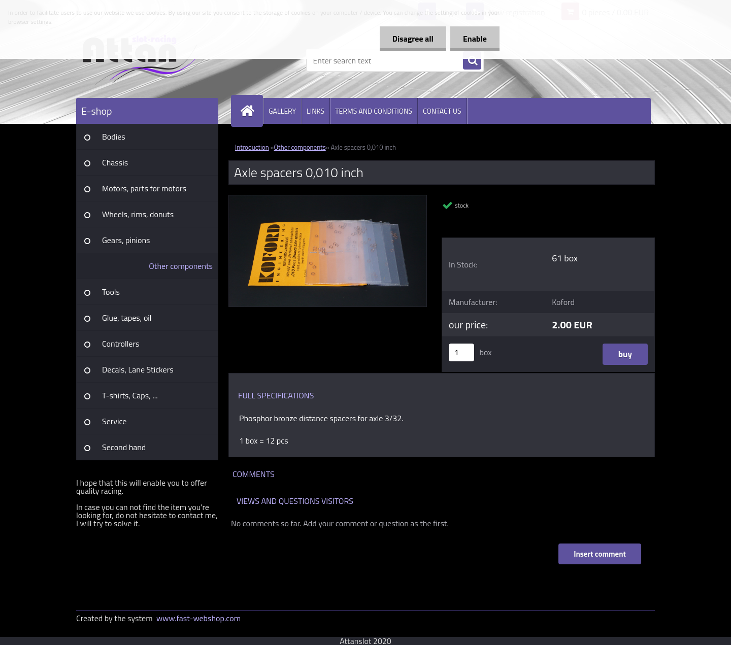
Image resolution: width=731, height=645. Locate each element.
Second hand (124, 447)
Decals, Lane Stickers (138, 369)
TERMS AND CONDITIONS (373, 111)
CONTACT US (442, 111)
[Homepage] (251, 111)
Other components (181, 266)
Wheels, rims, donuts (138, 214)
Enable (475, 38)
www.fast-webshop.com (198, 618)
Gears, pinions (126, 240)
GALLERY (282, 111)
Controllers (120, 343)
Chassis (115, 162)
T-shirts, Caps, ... (130, 395)
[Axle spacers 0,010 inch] (327, 199)
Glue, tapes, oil (127, 318)
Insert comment (600, 554)
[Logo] (146, 60)
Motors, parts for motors (144, 188)
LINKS (315, 111)
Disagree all (413, 38)
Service (114, 421)
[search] (472, 61)
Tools (111, 292)
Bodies (113, 136)
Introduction (252, 147)
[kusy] (461, 352)
